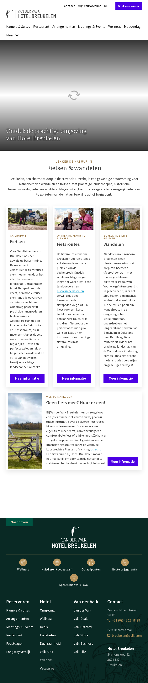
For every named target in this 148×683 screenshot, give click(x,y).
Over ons (46, 660)
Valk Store (81, 635)
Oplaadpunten (91, 565)
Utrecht (95, 449)
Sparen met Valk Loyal (74, 580)
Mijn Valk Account (89, 6)
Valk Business (83, 643)
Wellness (114, 26)
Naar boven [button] (19, 522)
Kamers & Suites (18, 26)
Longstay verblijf (18, 651)
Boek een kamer (128, 6)
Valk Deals (81, 618)
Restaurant (41, 26)
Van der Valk (82, 610)
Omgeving (47, 610)
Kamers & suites (18, 610)
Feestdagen (14, 643)
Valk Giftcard (83, 627)
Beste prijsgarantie (125, 565)
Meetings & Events (91, 26)
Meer (12, 35)
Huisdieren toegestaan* (57, 565)
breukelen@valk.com (124, 635)
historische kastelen (70, 291)
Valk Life (80, 651)
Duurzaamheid (50, 643)
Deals (44, 627)
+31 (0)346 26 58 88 (123, 620)
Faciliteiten (48, 635)
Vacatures (47, 668)
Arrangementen (63, 26)
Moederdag (132, 26)
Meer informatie (27, 378)
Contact (69, 6)
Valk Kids (46, 651)
